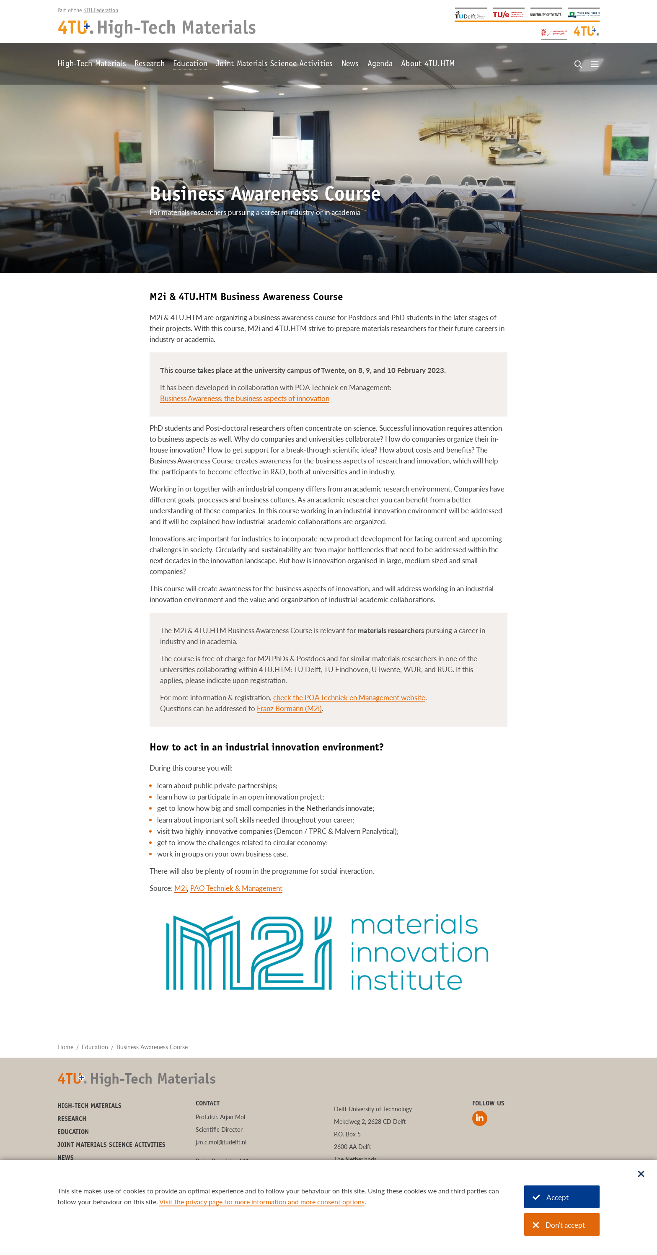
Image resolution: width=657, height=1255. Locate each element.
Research (150, 64)
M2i (180, 888)
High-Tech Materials (91, 64)
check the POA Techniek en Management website (349, 697)
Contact (208, 1103)
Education (190, 64)
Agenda (380, 64)
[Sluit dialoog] (641, 1174)
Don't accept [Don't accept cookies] (559, 1225)
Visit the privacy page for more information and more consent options (262, 1202)
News (350, 64)
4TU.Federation (100, 11)
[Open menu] (595, 64)
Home (65, 1047)
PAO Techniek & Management (236, 888)
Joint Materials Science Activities (274, 64)
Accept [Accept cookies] (551, 1197)
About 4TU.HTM (428, 64)
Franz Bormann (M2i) (289, 708)
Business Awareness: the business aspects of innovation (244, 398)
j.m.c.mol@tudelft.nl (221, 1142)
